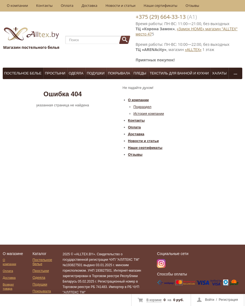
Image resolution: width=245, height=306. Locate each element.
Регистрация (228, 300)
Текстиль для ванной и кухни (179, 73)
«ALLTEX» (193, 49)
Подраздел (142, 107)
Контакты (44, 5)
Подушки (95, 73)
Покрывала (119, 73)
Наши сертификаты (161, 5)
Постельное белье (22, 73)
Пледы (139, 73)
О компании (17, 5)
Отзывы (192, 5)
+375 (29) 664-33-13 (161, 16)
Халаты (219, 73)
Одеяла (76, 73)
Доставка (89, 5)
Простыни (55, 73)
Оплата (67, 5)
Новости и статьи (121, 5)
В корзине (154, 300)
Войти (209, 300)
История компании (148, 114)
